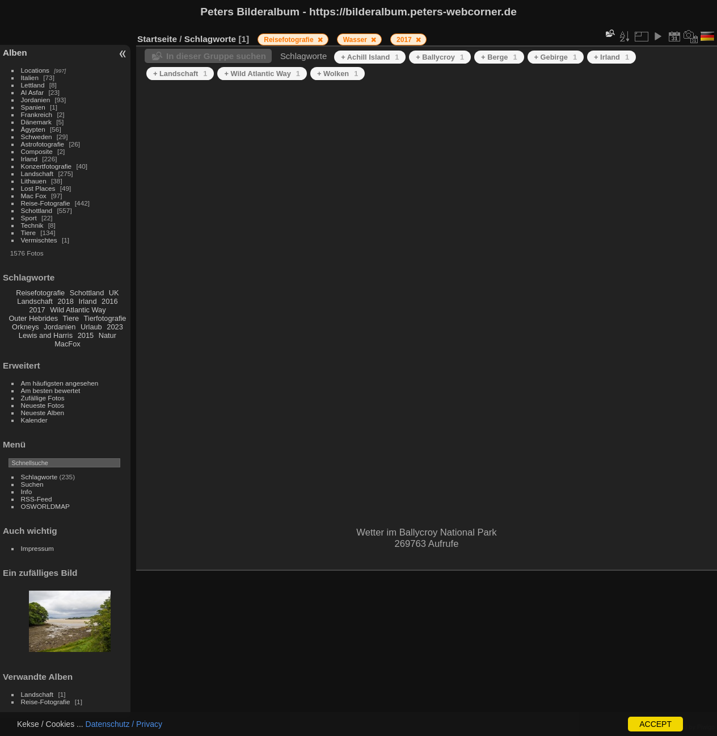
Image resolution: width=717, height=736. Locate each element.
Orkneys (25, 327)
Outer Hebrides (33, 318)
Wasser (356, 40)
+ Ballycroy (440, 57)
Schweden (36, 136)
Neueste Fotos (43, 405)
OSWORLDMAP (45, 506)
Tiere (28, 232)
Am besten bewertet (51, 390)
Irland (29, 158)
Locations (35, 70)
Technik (32, 225)
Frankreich (37, 114)
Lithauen (34, 181)
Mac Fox (34, 195)
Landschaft (37, 173)
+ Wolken (337, 73)
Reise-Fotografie (45, 203)
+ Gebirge (555, 57)
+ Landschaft (180, 73)
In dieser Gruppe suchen (216, 56)
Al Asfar (32, 92)
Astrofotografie (43, 144)
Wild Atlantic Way (78, 310)
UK (114, 292)
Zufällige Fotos (43, 398)
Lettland (33, 85)
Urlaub (91, 327)
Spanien (33, 107)
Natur (107, 335)
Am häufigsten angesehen (60, 383)
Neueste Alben (43, 412)
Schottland (37, 210)
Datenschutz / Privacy (124, 724)
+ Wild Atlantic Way (262, 73)
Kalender (34, 420)
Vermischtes (39, 240)
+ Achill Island (370, 57)
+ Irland (611, 57)
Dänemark (36, 122)
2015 (86, 335)
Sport (29, 217)
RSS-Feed (36, 499)
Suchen (32, 484)
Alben (15, 52)
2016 (109, 301)
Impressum (37, 548)
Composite (37, 151)
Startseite (157, 39)
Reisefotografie (40, 292)
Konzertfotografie (46, 166)
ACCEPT (655, 724)
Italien (30, 77)
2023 (115, 327)
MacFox (67, 344)
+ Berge (499, 57)
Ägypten (33, 129)
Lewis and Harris (46, 335)
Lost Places (38, 188)
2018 (65, 301)
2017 (37, 310)
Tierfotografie (105, 318)
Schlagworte (39, 476)
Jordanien (35, 99)
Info (26, 491)
